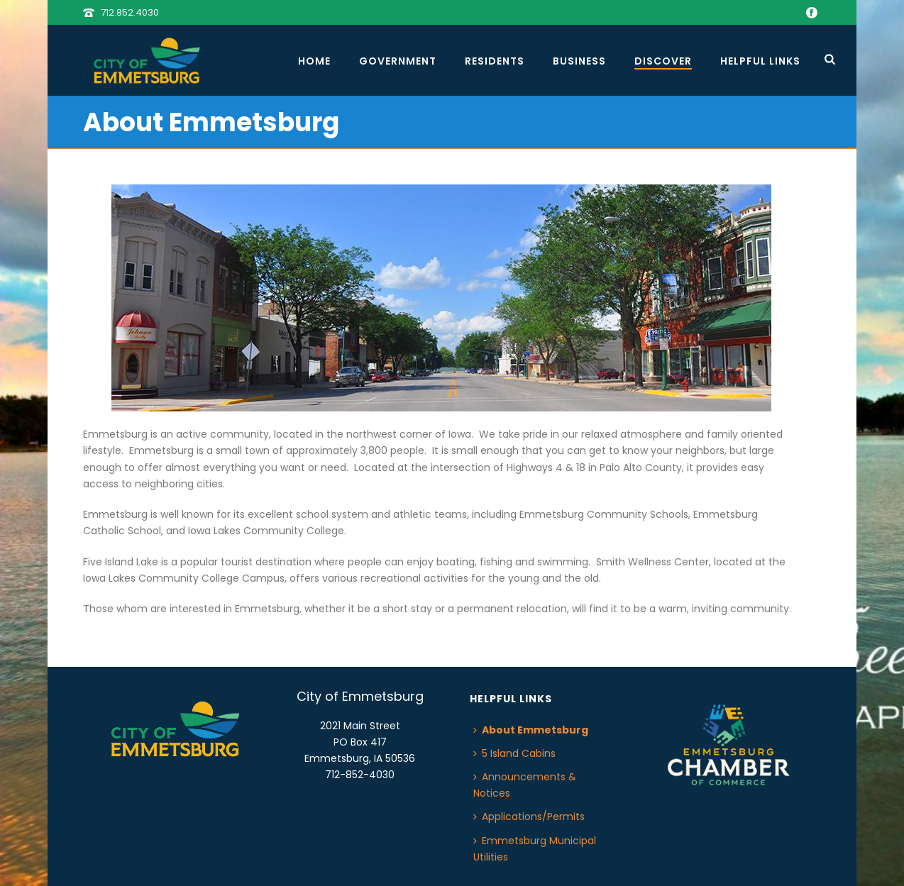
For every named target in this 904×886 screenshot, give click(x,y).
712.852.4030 (130, 12)
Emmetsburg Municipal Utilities (534, 849)
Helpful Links (760, 61)
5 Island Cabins (514, 753)
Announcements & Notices (524, 785)
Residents (494, 61)
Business (579, 61)
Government (397, 61)
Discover (663, 61)
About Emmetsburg (530, 730)
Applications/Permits (529, 816)
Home (314, 61)
